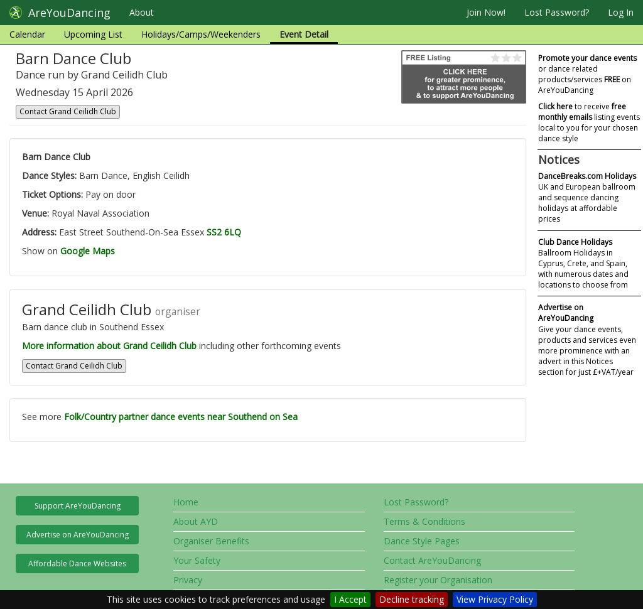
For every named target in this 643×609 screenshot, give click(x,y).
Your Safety (196, 560)
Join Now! (486, 12)
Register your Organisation (438, 580)
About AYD (195, 521)
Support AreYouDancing (78, 505)
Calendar (27, 34)
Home (185, 502)
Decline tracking (411, 599)
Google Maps (87, 251)
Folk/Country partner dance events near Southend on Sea (181, 417)
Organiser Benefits (211, 541)
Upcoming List (93, 34)
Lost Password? (556, 12)
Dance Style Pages (422, 541)
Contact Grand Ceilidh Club (67, 111)
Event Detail (303, 34)
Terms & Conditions (424, 521)
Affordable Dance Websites (77, 563)
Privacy (187, 580)
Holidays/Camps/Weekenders (201, 34)
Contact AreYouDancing (432, 560)
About (141, 12)
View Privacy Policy (495, 599)
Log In (621, 12)
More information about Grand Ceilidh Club (109, 346)
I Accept (350, 599)
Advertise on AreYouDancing (77, 534)
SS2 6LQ (224, 232)
